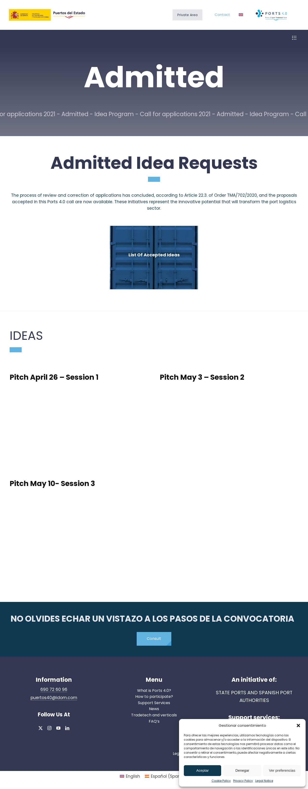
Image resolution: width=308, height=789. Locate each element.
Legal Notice (264, 781)
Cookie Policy (221, 781)
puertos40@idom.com (54, 698)
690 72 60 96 (53, 689)
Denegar (242, 770)
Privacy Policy (243, 781)
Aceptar (202, 770)
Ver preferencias (282, 770)
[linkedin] (67, 728)
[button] (298, 725)
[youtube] (58, 728)
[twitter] (40, 728)
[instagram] (49, 728)
